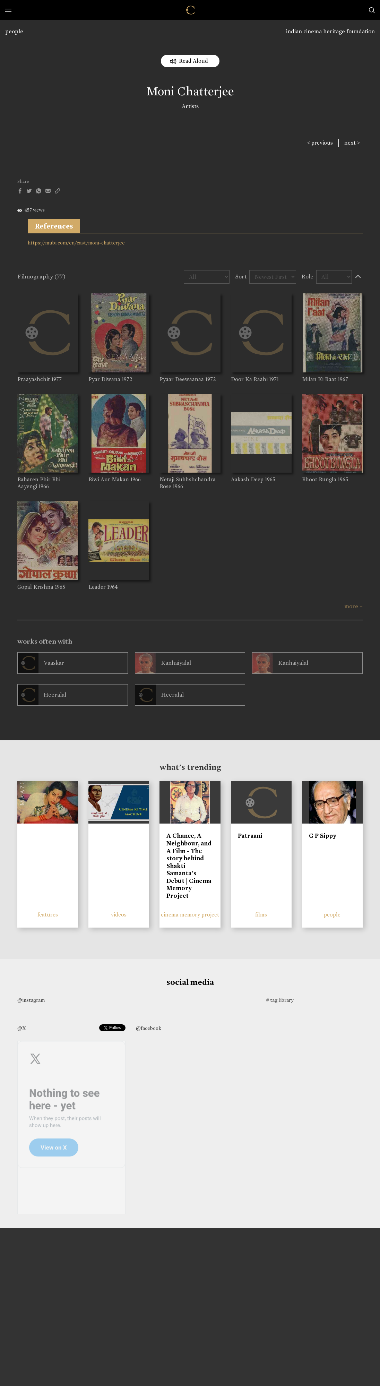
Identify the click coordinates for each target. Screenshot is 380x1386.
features (47, 914)
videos (119, 914)
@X (21, 1028)
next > (352, 142)
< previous (320, 142)
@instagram (31, 1000)
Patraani (250, 836)
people (14, 31)
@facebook (148, 1028)
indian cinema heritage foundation (330, 31)
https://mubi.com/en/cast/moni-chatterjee (76, 243)
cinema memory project (190, 914)
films (261, 914)
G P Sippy (322, 836)
